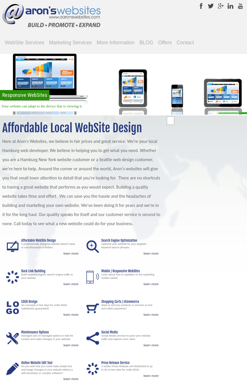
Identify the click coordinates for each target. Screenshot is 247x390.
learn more (71, 253)
